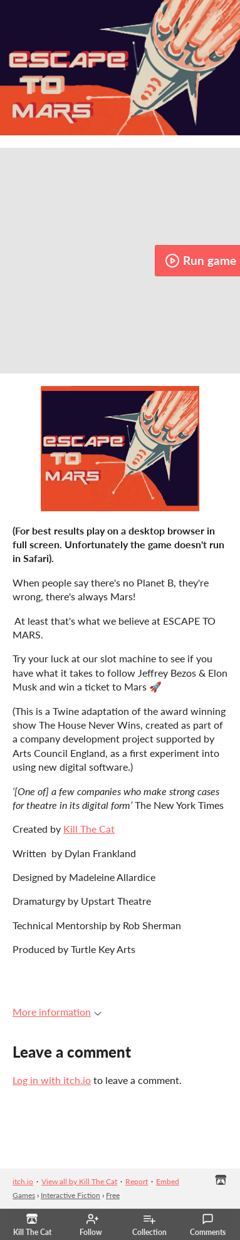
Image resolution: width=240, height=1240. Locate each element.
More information (57, 1012)
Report (136, 1181)
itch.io (23, 1181)
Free (113, 1195)
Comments (208, 1225)
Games (24, 1195)
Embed (167, 1181)
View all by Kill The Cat (79, 1181)
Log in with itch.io (52, 1080)
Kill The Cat (89, 829)
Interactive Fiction (70, 1195)
